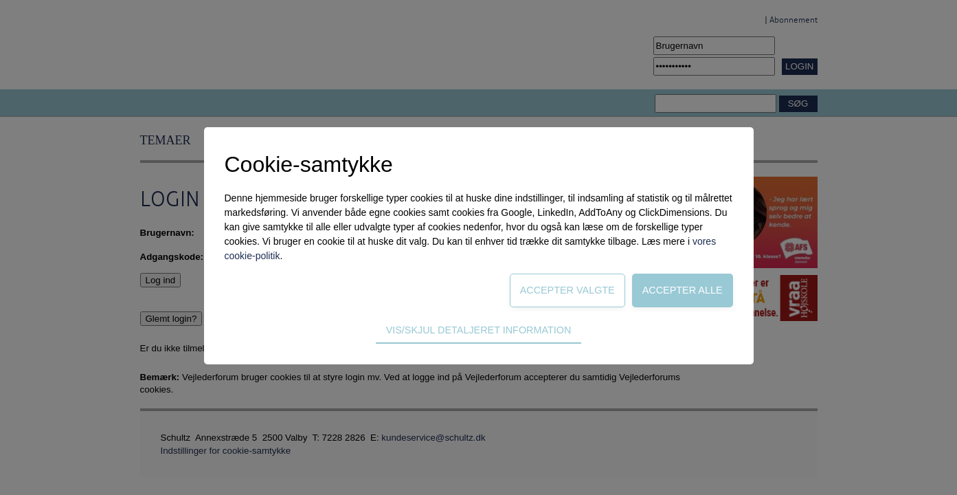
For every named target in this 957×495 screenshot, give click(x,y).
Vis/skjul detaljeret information (479, 330)
